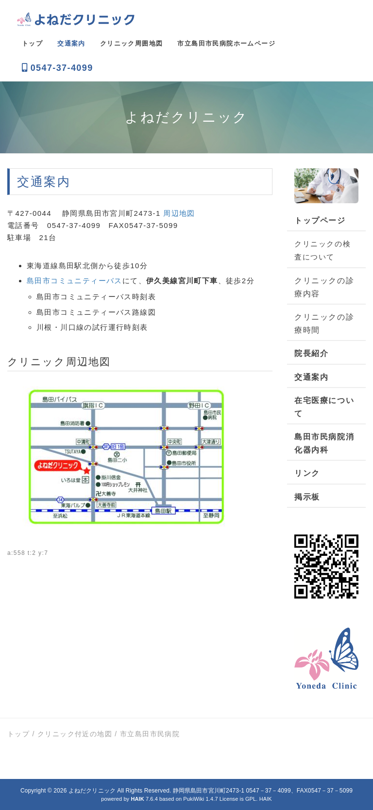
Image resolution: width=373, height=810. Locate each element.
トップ (18, 734)
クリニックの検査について (322, 250)
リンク (307, 473)
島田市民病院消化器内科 (324, 443)
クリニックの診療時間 (324, 323)
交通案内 (311, 377)
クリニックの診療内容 (324, 287)
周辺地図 (179, 213)
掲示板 (307, 497)
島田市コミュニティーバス (74, 280)
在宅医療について (324, 407)
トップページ (320, 220)
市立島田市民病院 (150, 734)
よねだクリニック (92, 790)
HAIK (265, 799)
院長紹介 (311, 353)
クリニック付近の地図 (74, 734)
